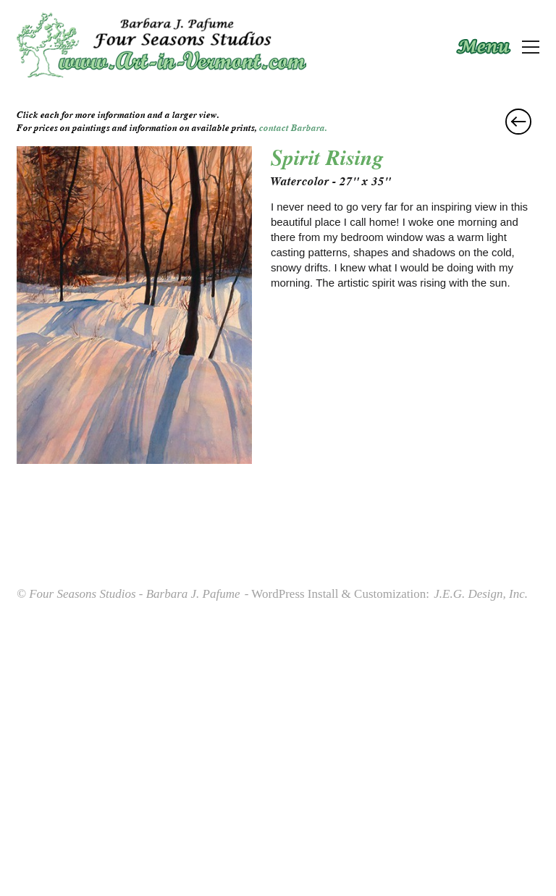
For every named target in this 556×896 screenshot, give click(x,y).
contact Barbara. (293, 127)
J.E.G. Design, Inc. (481, 594)
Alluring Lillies (518, 122)
